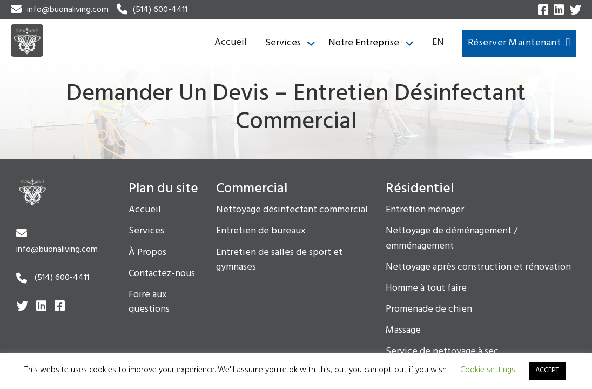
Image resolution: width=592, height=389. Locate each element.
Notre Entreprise (363, 43)
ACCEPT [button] (547, 370)
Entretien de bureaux (261, 231)
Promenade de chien (429, 309)
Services (283, 43)
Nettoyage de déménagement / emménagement (451, 238)
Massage (403, 330)
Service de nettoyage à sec (442, 351)
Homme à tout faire (426, 288)
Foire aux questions (149, 302)
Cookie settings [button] (487, 370)
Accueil (230, 42)
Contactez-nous (162, 273)
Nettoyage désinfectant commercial (292, 210)
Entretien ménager (425, 210)
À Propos (147, 252)
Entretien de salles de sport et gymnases (279, 260)
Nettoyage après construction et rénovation (478, 267)
